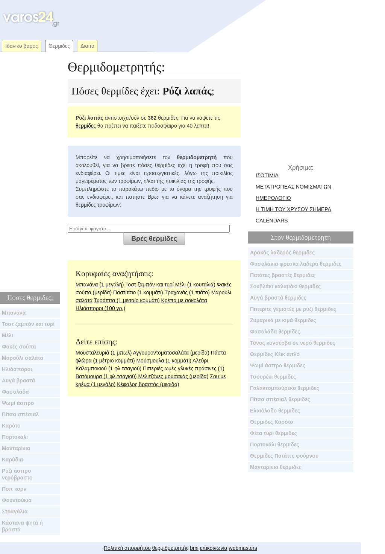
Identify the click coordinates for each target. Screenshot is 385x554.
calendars (272, 221)
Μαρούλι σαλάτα (22, 358)
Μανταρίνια (16, 448)
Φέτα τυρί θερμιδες (273, 433)
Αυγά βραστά (18, 380)
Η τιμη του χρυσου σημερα (293, 209)
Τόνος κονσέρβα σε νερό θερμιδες (292, 343)
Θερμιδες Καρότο (271, 422)
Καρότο (11, 426)
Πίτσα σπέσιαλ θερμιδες (280, 399)
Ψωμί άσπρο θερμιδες (277, 365)
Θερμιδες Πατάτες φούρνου (284, 456)
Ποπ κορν (14, 489)
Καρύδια (12, 460)
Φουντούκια (17, 500)
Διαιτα (87, 46)
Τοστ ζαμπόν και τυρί (28, 324)
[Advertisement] (204, 19)
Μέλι (7, 335)
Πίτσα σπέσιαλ (20, 414)
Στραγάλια (14, 511)
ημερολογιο (273, 198)
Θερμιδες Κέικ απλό (275, 354)
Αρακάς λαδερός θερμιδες (282, 253)
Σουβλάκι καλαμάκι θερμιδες (285, 286)
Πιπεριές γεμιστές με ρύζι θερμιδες (293, 309)
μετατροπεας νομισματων (293, 187)
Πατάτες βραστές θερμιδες (282, 275)
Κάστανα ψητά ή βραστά (22, 526)
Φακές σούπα (19, 347)
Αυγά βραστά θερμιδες (278, 298)
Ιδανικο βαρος (21, 46)
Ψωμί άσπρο (18, 403)
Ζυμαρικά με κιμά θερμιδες (283, 320)
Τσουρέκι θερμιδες (273, 377)
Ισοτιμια (267, 175)
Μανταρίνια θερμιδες (276, 467)
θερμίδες (86, 126)
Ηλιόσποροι (17, 369)
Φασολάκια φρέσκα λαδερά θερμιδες (295, 264)
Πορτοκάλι (15, 437)
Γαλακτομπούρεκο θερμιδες (284, 388)
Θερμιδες (59, 46)
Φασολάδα (15, 392)
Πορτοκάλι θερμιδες (274, 444)
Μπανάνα (14, 313)
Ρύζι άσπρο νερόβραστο (17, 474)
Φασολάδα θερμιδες (275, 332)
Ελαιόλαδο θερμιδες (275, 411)
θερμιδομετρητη (308, 237)
